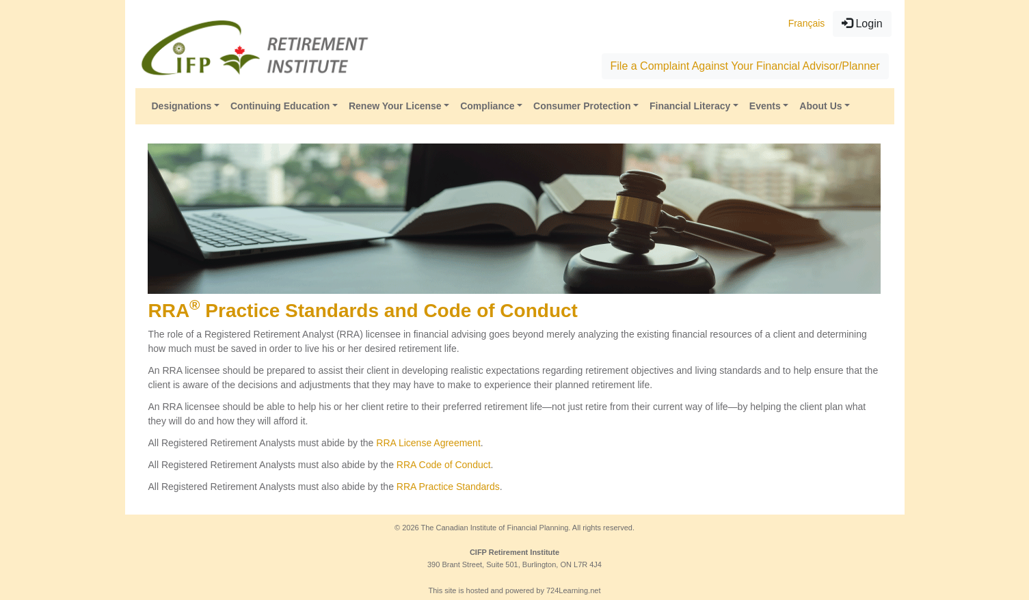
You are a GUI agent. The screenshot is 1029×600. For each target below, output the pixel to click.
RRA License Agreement (428, 442)
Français (806, 23)
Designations (182, 105)
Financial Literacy (690, 105)
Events (765, 105)
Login (862, 23)
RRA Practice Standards (448, 486)
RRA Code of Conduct (444, 464)
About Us (820, 105)
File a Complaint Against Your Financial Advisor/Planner (745, 66)
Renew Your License (395, 105)
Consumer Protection (581, 105)
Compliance (487, 105)
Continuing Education (280, 105)
